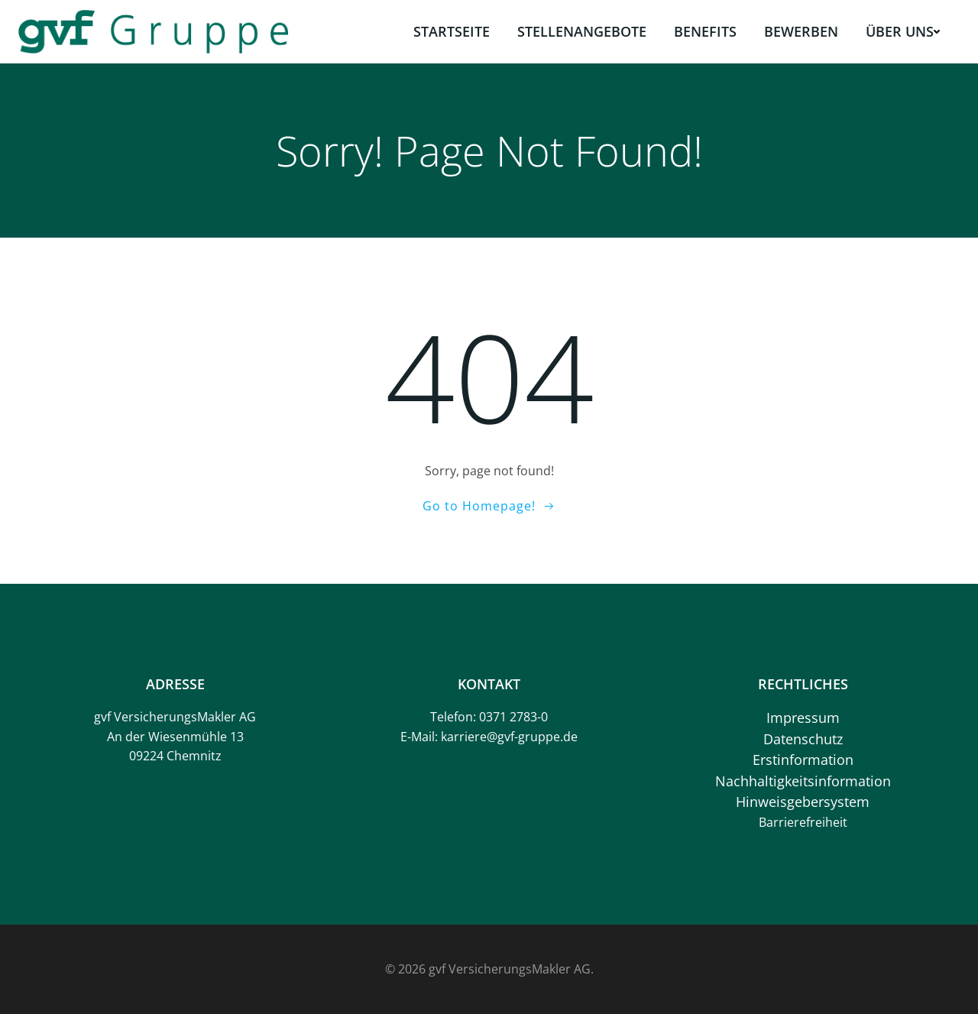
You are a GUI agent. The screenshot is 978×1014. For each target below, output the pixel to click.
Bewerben (801, 31)
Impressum (803, 717)
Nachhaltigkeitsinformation (803, 781)
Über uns (903, 31)
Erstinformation (803, 759)
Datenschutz (803, 739)
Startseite (451, 31)
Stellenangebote (581, 31)
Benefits (705, 31)
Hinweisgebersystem (803, 801)
